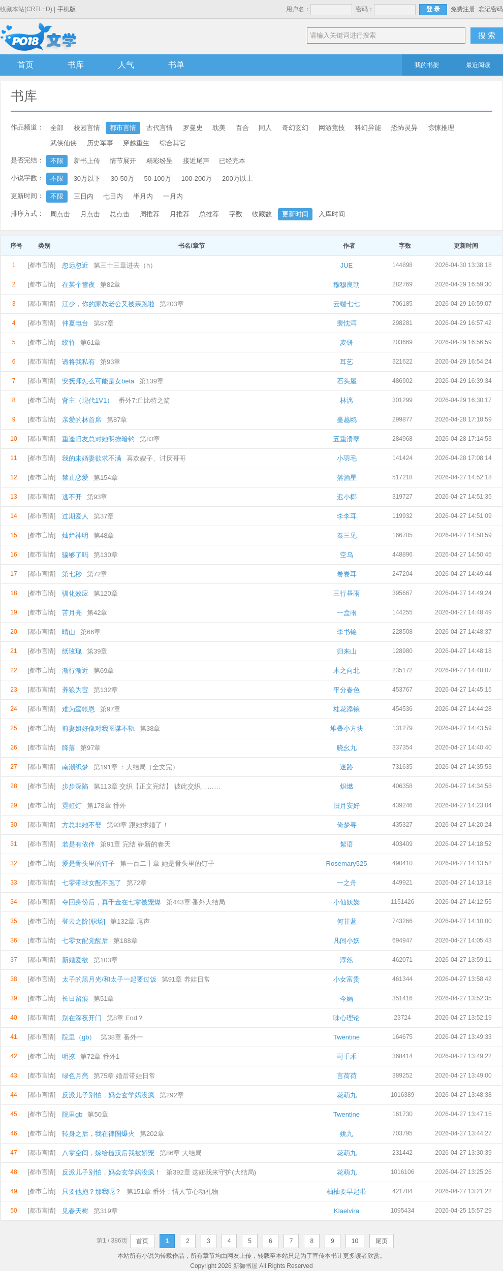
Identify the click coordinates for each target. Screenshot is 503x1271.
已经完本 (232, 161)
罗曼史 (193, 128)
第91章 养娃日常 (186, 979)
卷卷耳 (347, 574)
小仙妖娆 (346, 902)
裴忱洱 (347, 323)
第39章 (97, 651)
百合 (242, 128)
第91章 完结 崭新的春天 (135, 844)
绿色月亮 (75, 1076)
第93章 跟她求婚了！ (138, 825)
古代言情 (159, 128)
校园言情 (87, 128)
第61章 (90, 342)
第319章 (105, 1211)
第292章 (172, 1095)
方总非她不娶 (82, 825)
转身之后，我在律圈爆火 (98, 1133)
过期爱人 (75, 516)
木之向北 (346, 670)
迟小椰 (347, 497)
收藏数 (262, 214)
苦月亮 (72, 612)
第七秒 (72, 574)
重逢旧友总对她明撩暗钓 (98, 439)
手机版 (66, 9)
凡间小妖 (346, 940)
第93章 (110, 362)
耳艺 (346, 362)
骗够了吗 (75, 555)
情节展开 (123, 161)
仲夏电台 (75, 323)
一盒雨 (347, 612)
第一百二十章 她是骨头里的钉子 (167, 863)
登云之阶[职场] (83, 921)
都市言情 (123, 128)
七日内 (113, 196)
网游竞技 (332, 128)
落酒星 (347, 477)
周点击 (60, 214)
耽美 (219, 128)
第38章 (150, 728)
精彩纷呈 (159, 161)
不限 (57, 161)
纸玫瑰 (72, 651)
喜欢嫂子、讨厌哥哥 (156, 458)
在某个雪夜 (78, 284)
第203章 (172, 304)
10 (355, 1241)
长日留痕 (75, 998)
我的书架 (427, 65)
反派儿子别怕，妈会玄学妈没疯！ (111, 1172)
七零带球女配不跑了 (91, 883)
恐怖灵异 (404, 128)
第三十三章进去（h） (124, 265)
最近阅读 (478, 65)
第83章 (150, 439)
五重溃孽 (346, 439)
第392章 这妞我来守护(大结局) (211, 1172)
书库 (76, 64)
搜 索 (486, 35)
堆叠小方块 (346, 728)
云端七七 (346, 304)
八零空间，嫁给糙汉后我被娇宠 (108, 1153)
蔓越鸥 (347, 419)
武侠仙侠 (63, 143)
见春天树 (75, 1211)
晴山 (68, 632)
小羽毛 (347, 458)
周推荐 (150, 214)
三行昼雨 (346, 593)
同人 (265, 128)
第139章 (151, 381)
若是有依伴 (78, 844)
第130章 (105, 555)
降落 (68, 748)
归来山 (347, 651)
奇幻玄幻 (295, 128)
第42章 (97, 612)
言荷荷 (347, 1076)
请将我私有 (78, 362)
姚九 (346, 1133)
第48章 (103, 535)
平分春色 (346, 690)
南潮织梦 (75, 767)
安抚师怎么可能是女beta (98, 381)
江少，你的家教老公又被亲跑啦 (108, 304)
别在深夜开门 (82, 1018)
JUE (346, 265)
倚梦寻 (347, 825)
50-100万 (157, 178)
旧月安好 (346, 805)
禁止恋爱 (75, 477)
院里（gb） (79, 1037)
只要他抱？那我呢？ (91, 1191)
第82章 (110, 284)
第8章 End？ (125, 1018)
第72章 (97, 574)
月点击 (90, 214)
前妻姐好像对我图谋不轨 (98, 728)
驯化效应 (75, 593)
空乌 (346, 555)
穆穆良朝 (346, 284)
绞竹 (68, 342)
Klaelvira (346, 1211)
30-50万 (122, 178)
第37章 (103, 516)
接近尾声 (196, 161)
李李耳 (347, 516)
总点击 (120, 214)
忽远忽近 (75, 265)
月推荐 (180, 214)
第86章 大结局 (181, 1153)
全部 (57, 128)
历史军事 (100, 143)
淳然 (346, 960)
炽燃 (346, 786)
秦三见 (347, 535)
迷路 (346, 767)
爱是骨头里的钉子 (88, 863)
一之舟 (347, 883)
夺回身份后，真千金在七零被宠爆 (111, 902)
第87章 (103, 323)
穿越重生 (136, 143)
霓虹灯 (72, 805)
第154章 (105, 477)
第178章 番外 (106, 805)
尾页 (381, 1241)
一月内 (173, 196)
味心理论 (346, 1018)
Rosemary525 (346, 863)
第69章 (103, 670)
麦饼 (346, 342)
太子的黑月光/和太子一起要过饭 (109, 979)
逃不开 (72, 497)
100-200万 (196, 178)
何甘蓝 (347, 921)
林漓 (346, 400)
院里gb (72, 1114)
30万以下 (87, 178)
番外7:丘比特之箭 (144, 400)
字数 (235, 214)
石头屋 (347, 381)
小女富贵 (346, 979)
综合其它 (173, 143)
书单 (176, 64)
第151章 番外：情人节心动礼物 (172, 1191)
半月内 (143, 196)
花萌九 (347, 1095)
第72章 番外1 (99, 1056)
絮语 (346, 844)
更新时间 (295, 214)
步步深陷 (75, 786)
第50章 (97, 1114)
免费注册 (463, 9)
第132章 (105, 690)
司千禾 (347, 1056)
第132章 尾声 (129, 921)
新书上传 (87, 161)
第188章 (125, 940)
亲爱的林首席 (82, 419)
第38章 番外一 (122, 1037)
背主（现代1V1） (87, 400)
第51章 (103, 998)
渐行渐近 (75, 670)
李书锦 (347, 632)
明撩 (68, 1056)
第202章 (152, 1133)
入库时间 (332, 214)
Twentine (346, 1037)
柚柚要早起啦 (346, 1191)
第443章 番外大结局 (195, 902)
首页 (25, 64)
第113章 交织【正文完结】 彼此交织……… (157, 786)
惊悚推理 (441, 128)
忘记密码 (491, 9)
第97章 (110, 709)
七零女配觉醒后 (85, 940)
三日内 (83, 196)
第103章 (105, 960)
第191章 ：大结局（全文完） (136, 767)
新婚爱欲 (75, 960)
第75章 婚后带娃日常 (124, 1076)
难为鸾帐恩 (78, 709)
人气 (126, 64)
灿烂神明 (75, 535)
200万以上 (237, 178)
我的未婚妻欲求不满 (91, 458)
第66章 (90, 632)
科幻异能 (368, 128)
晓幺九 (347, 748)
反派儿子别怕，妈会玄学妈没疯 (108, 1095)
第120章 (105, 593)
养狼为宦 (75, 690)
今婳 (346, 998)
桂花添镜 (346, 709)
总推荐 (209, 214)
